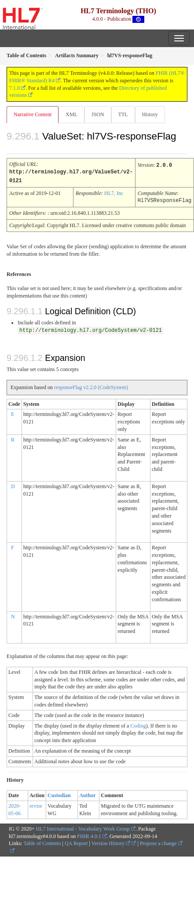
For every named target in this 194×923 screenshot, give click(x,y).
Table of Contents (42, 842)
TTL (123, 114)
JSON (98, 114)
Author (87, 794)
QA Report (76, 842)
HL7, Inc (113, 192)
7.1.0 (14, 88)
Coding (138, 724)
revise (35, 805)
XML (71, 114)
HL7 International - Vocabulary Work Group (83, 827)
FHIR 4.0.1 (89, 835)
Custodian (59, 794)
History (150, 114)
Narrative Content (32, 114)
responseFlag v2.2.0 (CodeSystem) (91, 386)
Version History (111, 842)
